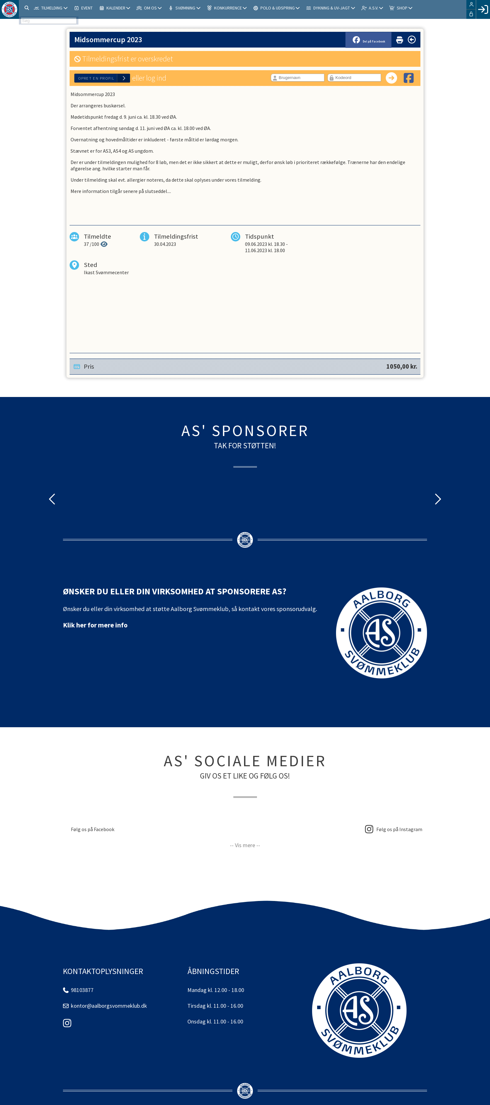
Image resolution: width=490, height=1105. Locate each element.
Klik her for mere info (95, 624)
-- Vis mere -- (245, 845)
